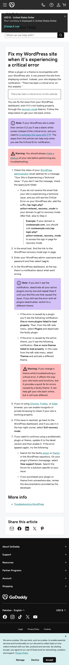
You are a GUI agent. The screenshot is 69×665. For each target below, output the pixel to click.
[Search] (60, 35)
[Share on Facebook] (19, 528)
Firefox (44, 403)
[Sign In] (58, 5)
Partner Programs (11, 570)
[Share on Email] (12, 528)
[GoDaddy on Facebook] (4, 618)
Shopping (7, 586)
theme (56, 453)
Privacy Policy (33, 629)
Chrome (34, 403)
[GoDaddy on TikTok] (20, 618)
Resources (7, 562)
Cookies (47, 629)
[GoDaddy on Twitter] (27, 618)
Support (6, 554)
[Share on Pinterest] (42, 528)
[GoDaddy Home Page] (15, 597)
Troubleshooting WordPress (29, 504)
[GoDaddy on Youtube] (35, 618)
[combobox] (31, 35)
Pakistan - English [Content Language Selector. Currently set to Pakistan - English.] (13, 610)
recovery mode (29, 109)
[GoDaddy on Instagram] (12, 618)
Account (6, 578)
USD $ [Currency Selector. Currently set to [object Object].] (61, 610)
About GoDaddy (11, 546)
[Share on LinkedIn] (27, 528)
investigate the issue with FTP (35, 135)
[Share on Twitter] (34, 528)
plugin (46, 453)
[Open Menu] (3, 5)
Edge (54, 403)
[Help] (51, 4)
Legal (20, 629)
